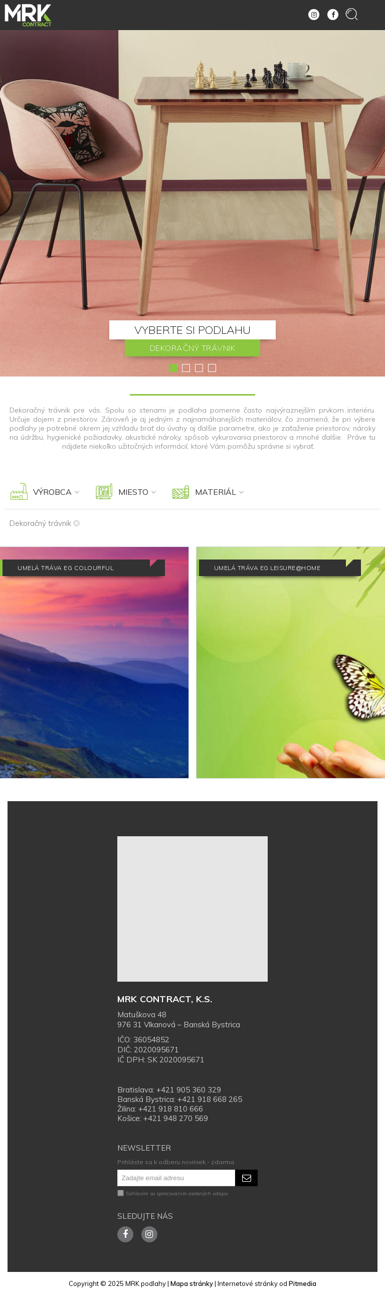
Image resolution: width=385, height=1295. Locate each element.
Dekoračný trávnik (44, 523)
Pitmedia (302, 1283)
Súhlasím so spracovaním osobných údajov (172, 1193)
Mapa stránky (191, 1283)
